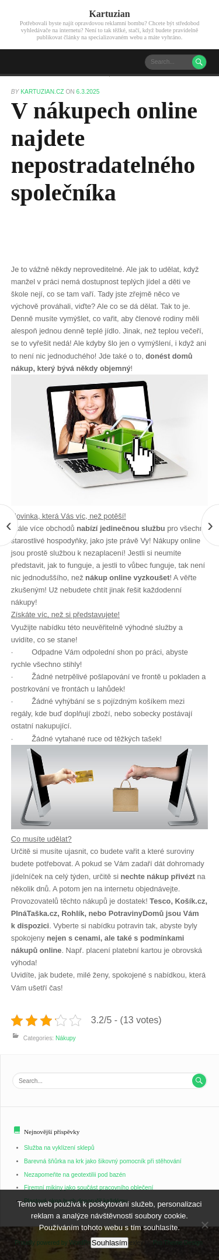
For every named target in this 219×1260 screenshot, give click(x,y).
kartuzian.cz (42, 91)
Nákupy (65, 1038)
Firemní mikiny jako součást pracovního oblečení (88, 1187)
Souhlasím (109, 1242)
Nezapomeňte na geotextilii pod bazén (75, 1175)
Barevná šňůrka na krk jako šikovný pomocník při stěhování (103, 1161)
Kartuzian (109, 14)
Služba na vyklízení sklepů (59, 1148)
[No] (204, 1225)
